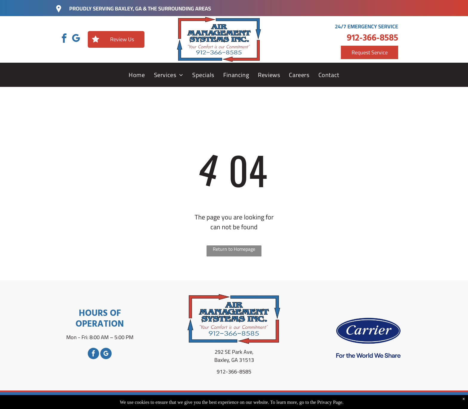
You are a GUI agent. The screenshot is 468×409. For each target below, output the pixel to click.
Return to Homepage (234, 249)
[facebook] (64, 39)
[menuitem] (136, 74)
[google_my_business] (75, 39)
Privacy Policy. (297, 400)
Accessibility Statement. (342, 400)
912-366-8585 (372, 38)
